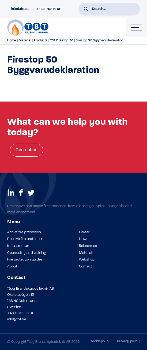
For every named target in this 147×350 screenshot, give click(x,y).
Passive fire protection (25, 239)
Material (25, 40)
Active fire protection (24, 232)
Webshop (87, 259)
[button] (85, 9)
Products (41, 40)
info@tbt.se (16, 319)
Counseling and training (26, 253)
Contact (85, 266)
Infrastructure (18, 246)
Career (84, 232)
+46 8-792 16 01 (20, 313)
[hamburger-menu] (136, 28)
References (88, 246)
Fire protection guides (25, 259)
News (84, 239)
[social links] (11, 192)
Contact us (26, 150)
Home (11, 40)
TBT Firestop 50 (61, 40)
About (12, 266)
